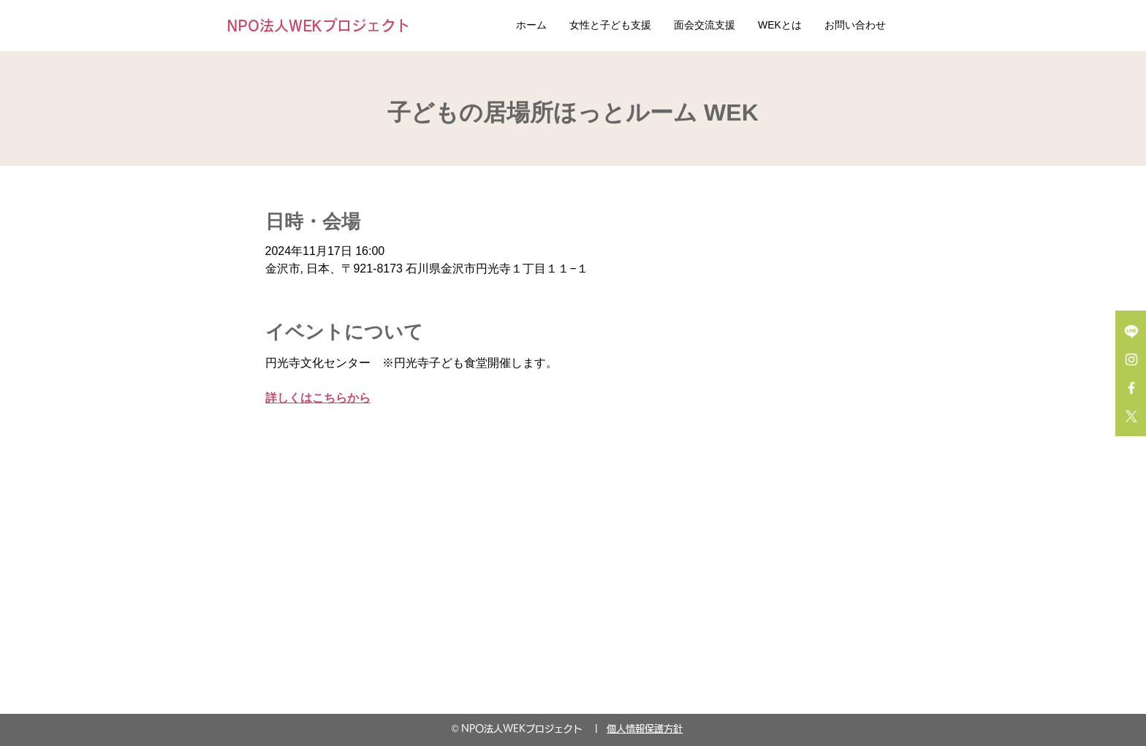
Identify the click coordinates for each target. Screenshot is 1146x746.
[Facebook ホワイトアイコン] (1131, 388)
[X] (1131, 416)
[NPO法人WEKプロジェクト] (322, 25)
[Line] (1131, 331)
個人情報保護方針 (645, 729)
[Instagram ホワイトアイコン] (1131, 359)
